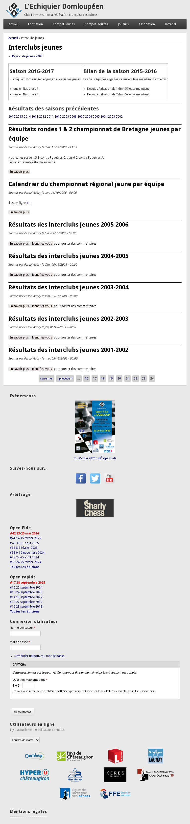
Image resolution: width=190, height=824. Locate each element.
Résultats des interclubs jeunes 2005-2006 (68, 224)
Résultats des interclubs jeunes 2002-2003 (68, 318)
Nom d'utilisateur (22, 627)
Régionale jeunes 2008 (27, 56)
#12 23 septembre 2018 (26, 606)
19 (111, 378)
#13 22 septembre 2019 (26, 602)
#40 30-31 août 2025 (24, 543)
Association (147, 24)
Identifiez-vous (42, 243)
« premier (46, 378)
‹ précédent (65, 378)
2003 (111, 116)
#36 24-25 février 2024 (25, 562)
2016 (11, 116)
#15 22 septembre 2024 (26, 587)
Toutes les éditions (24, 567)
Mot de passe (20, 642)
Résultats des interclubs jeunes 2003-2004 (68, 287)
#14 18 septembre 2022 (26, 597)
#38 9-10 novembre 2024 (27, 552)
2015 (19, 116)
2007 (80, 116)
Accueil (13, 24)
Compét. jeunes (64, 24)
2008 (73, 116)
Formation (35, 24)
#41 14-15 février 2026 (25, 538)
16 (86, 378)
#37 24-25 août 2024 (24, 557)
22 (135, 378)
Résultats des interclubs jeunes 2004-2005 (68, 256)
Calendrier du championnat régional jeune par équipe (86, 184)
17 (94, 378)
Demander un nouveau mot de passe (39, 656)
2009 (65, 116)
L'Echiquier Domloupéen (64, 6)
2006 (88, 116)
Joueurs (123, 24)
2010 (57, 116)
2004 (103, 116)
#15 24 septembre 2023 (26, 592)
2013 (34, 116)
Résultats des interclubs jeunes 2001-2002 (68, 349)
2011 (50, 116)
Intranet (170, 24)
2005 (96, 116)
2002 (119, 116)
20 (119, 378)
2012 (42, 116)
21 (127, 378)
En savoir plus (20, 171)
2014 (27, 116)
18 (103, 378)
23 (143, 378)
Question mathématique (30, 679)
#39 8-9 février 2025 (24, 547)
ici (27, 203)
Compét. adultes (96, 24)
